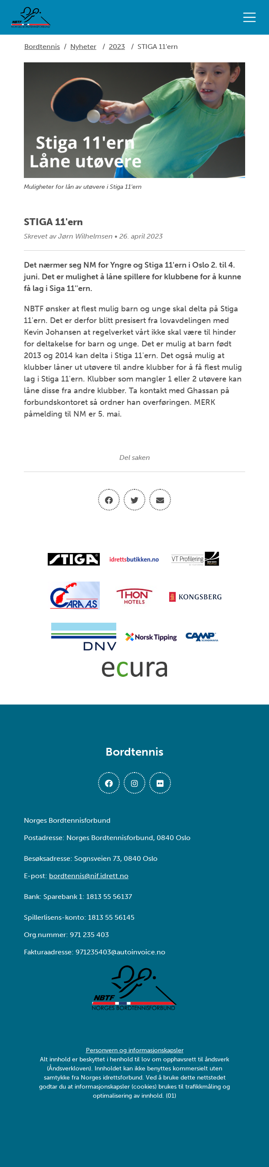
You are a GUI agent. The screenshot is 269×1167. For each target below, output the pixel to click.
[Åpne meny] (251, 17)
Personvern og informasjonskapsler (135, 1050)
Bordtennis (42, 46)
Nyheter (83, 46)
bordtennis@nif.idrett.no (88, 876)
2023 (117, 46)
